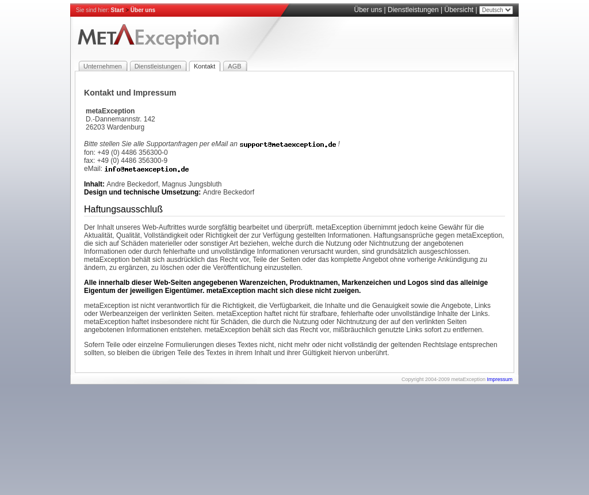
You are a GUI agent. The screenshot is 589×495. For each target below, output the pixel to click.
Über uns (143, 10)
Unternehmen (102, 66)
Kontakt (204, 66)
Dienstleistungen (413, 10)
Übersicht (459, 10)
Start (117, 10)
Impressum (499, 379)
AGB (234, 66)
